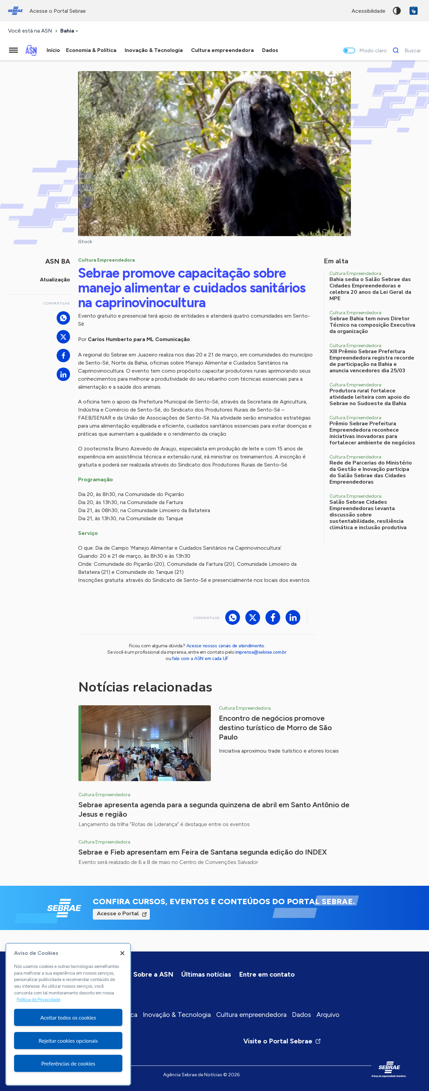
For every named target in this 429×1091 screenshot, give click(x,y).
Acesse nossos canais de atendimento (225, 646)
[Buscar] (405, 50)
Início (53, 50)
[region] (68, 1014)
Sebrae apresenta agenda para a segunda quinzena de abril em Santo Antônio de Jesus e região (214, 809)
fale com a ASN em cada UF (200, 658)
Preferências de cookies (68, 1063)
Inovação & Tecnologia (177, 1015)
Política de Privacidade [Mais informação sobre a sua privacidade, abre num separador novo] (38, 999)
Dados (301, 1015)
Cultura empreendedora (251, 1015)
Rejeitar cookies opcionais (68, 1040)
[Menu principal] (13, 50)
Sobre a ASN (153, 974)
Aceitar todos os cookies (68, 1017)
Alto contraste (396, 10)
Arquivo (328, 1015)
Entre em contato (267, 974)
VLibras (413, 10)
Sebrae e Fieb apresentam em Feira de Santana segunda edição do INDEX (202, 852)
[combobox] (69, 31)
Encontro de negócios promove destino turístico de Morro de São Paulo (275, 728)
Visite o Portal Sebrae (282, 1041)
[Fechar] (122, 953)
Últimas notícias (206, 974)
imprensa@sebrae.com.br (261, 652)
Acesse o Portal (118, 913)
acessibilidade (368, 11)
